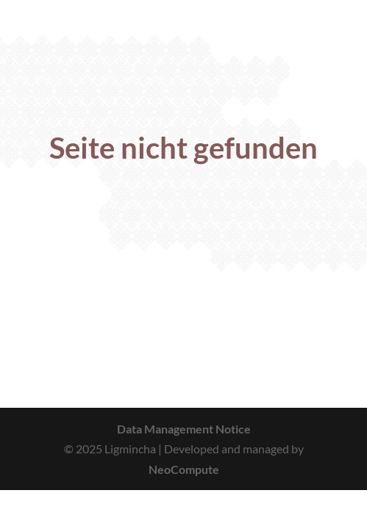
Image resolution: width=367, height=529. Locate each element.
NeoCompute (184, 469)
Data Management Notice (184, 429)
